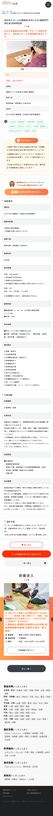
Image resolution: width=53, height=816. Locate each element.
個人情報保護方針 (34, 793)
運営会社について (9, 790)
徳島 (22, 716)
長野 (24, 703)
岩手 (26, 690)
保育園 (35, 733)
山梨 (18, 703)
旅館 (21, 736)
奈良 (28, 709)
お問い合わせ (32, 790)
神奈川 (25, 697)
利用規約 (6, 793)
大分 (39, 719)
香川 (11, 716)
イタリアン (9, 752)
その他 (7, 739)
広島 (17, 713)
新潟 (30, 703)
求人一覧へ (26, 668)
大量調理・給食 (42, 752)
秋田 (48, 690)
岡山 (11, 713)
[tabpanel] (26, 54)
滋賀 (22, 709)
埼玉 (37, 697)
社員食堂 (34, 736)
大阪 (11, 709)
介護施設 (26, 733)
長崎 (33, 719)
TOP (3, 11)
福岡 (16, 719)
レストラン (16, 733)
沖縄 (14, 722)
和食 (32, 752)
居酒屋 (7, 736)
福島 (6, 693)
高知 (17, 716)
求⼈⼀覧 (9, 11)
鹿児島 (7, 722)
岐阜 (22, 706)
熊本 (44, 719)
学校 (41, 733)
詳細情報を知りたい (26, 650)
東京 (18, 697)
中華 (27, 752)
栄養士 (15, 779)
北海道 (19, 690)
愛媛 (28, 716)
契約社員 (26, 766)
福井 (46, 703)
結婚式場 (43, 736)
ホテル (7, 733)
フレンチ (19, 752)
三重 (11, 706)
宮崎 (22, 719)
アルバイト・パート (13, 766)
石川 (41, 703)
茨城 (48, 697)
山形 (42, 690)
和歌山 (34, 709)
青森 (37, 690)
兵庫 (41, 709)
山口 (33, 713)
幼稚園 (15, 736)
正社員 (35, 766)
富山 (35, 703)
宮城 (31, 690)
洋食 (6, 755)
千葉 (31, 697)
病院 (27, 736)
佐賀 (28, 719)
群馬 (6, 700)
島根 (28, 713)
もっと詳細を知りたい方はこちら (26, 554)
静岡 (17, 706)
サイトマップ (8, 796)
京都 (17, 709)
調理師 (7, 779)
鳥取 (22, 713)
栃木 (42, 697)
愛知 (28, 706)
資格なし (23, 779)
